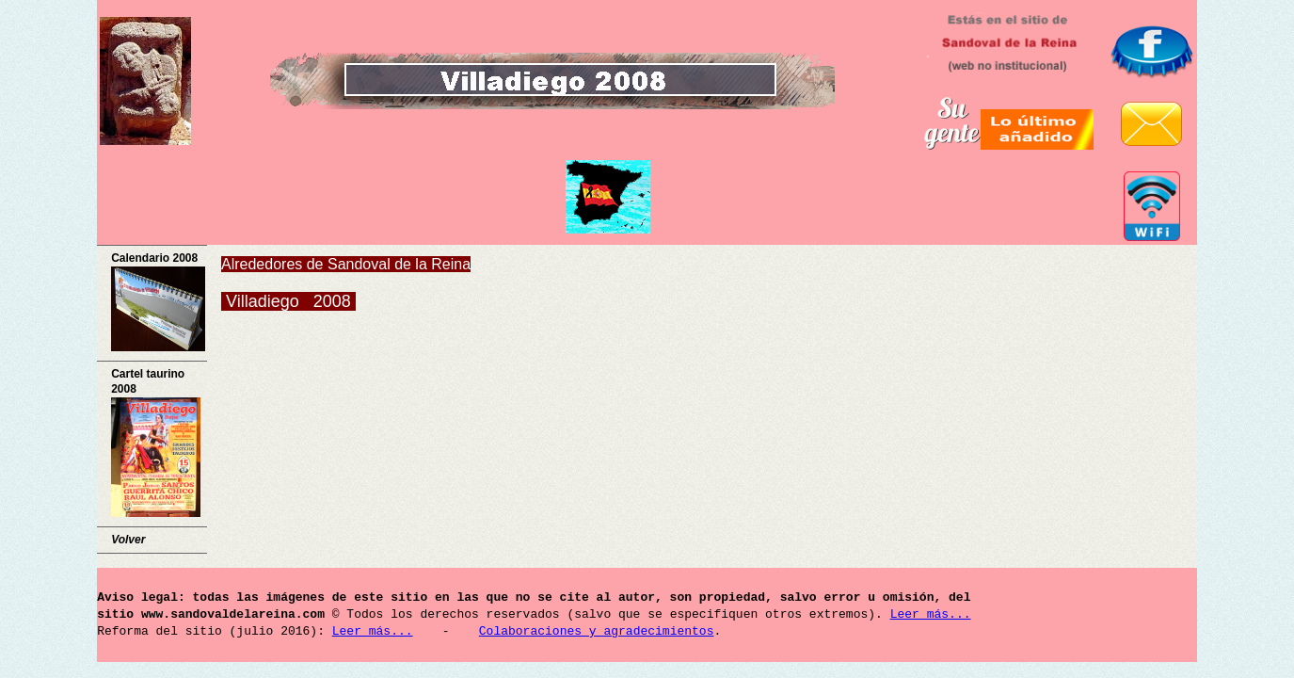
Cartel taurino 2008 (155, 442)
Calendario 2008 (158, 301)
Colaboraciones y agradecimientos (596, 631)
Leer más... (930, 614)
